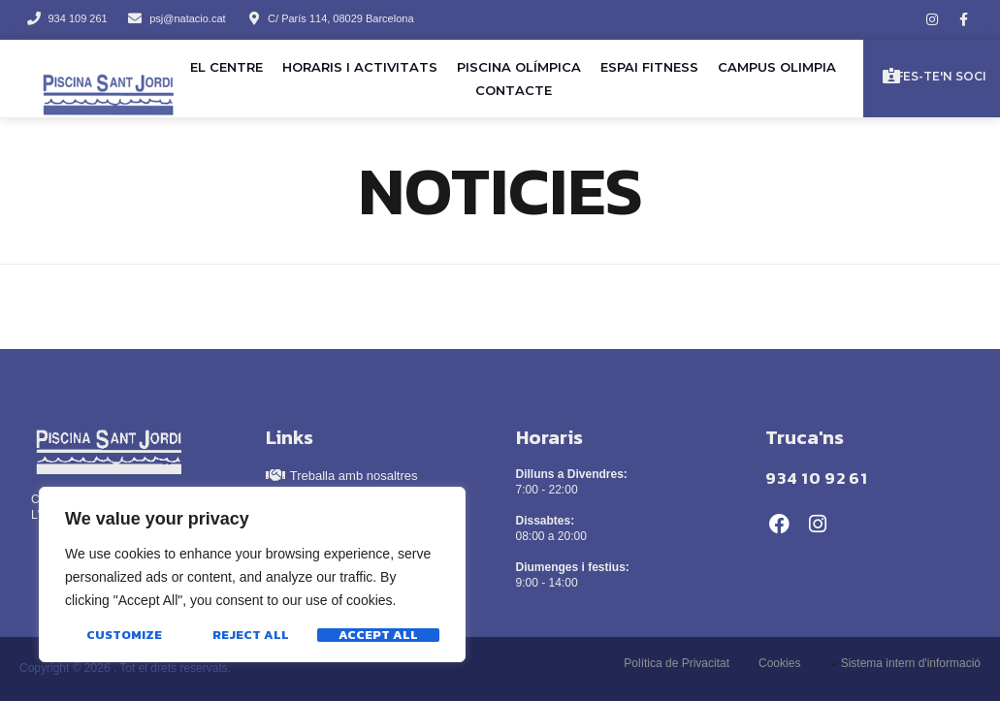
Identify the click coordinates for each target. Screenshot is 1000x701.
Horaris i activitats (359, 67)
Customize (124, 635)
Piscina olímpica (519, 67)
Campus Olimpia (777, 67)
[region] (252, 575)
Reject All (250, 635)
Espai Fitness (649, 67)
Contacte (513, 90)
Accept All (378, 635)
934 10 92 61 (816, 478)
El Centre (226, 67)
